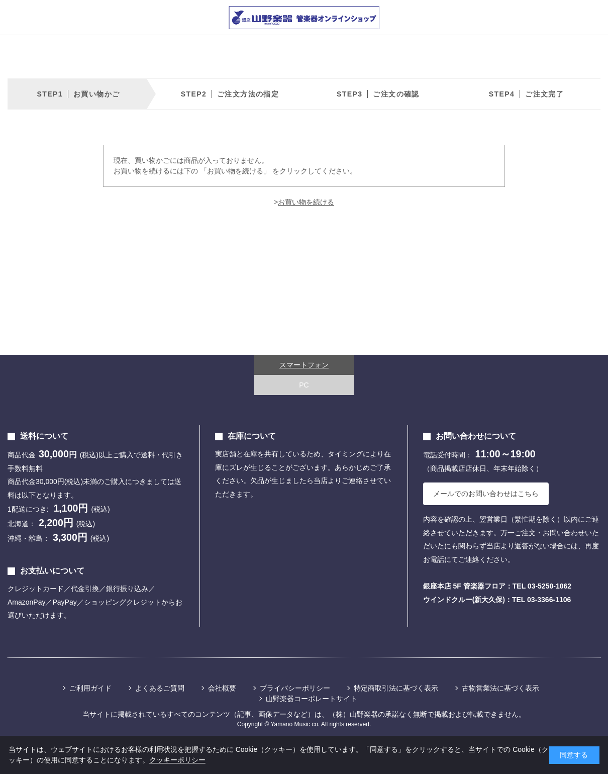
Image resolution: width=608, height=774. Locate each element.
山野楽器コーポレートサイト (311, 699)
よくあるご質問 (159, 688)
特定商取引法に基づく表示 (396, 688)
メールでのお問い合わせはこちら (486, 494)
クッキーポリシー (177, 760)
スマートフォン (304, 365)
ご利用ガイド (90, 688)
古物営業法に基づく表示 (500, 688)
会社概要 (222, 688)
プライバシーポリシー (295, 688)
